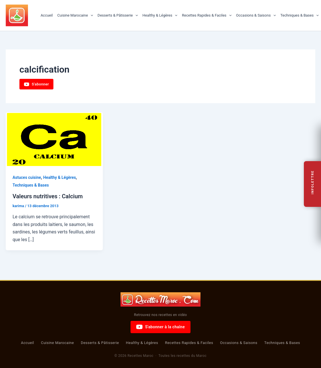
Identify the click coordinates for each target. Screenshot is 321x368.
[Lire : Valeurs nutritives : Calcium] (54, 139)
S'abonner (36, 84)
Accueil (47, 15)
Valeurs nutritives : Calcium (48, 196)
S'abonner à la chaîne (160, 327)
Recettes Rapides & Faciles (207, 15)
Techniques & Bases (299, 15)
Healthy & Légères (160, 15)
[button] (90, 15)
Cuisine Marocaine (75, 15)
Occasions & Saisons (256, 15)
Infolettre (312, 183)
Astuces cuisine (27, 177)
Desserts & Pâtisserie (118, 15)
